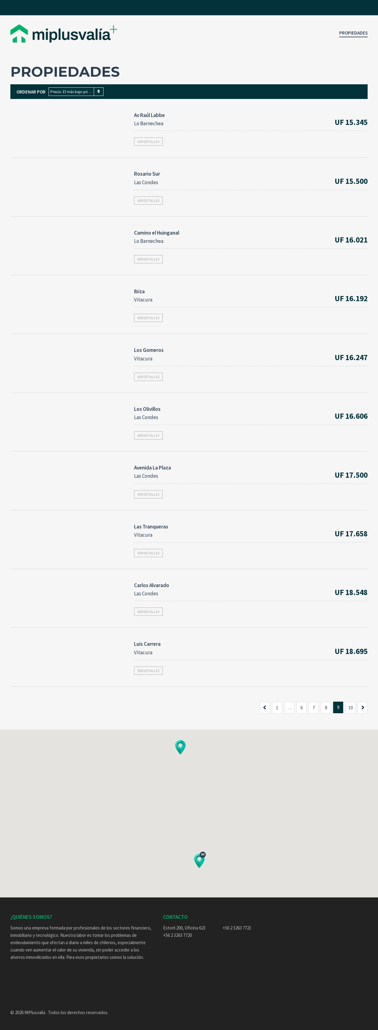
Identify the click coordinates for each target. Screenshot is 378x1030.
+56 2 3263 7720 (177, 935)
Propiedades (353, 33)
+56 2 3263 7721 (237, 928)
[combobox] (76, 91)
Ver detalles (148, 141)
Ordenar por (30, 92)
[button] (180, 747)
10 (350, 707)
